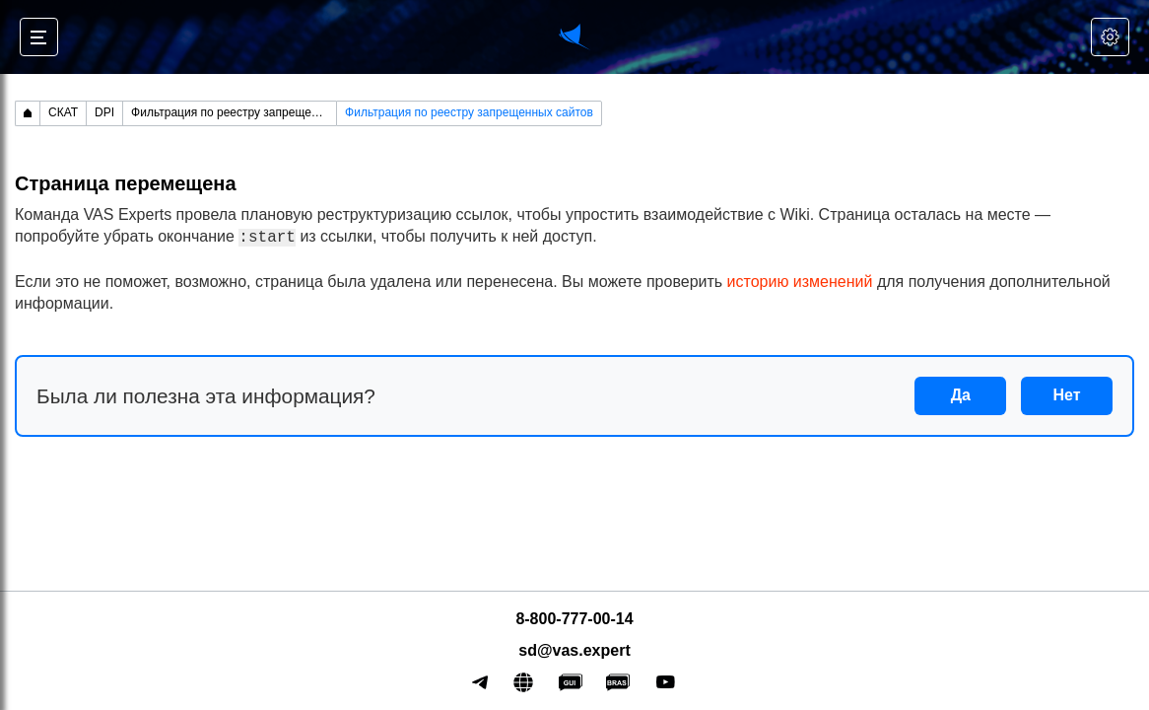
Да (961, 395)
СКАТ (63, 112)
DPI (104, 112)
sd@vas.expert (574, 650)
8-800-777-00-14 (574, 618)
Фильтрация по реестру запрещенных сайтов (233, 112)
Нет (1067, 395)
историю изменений (800, 281)
